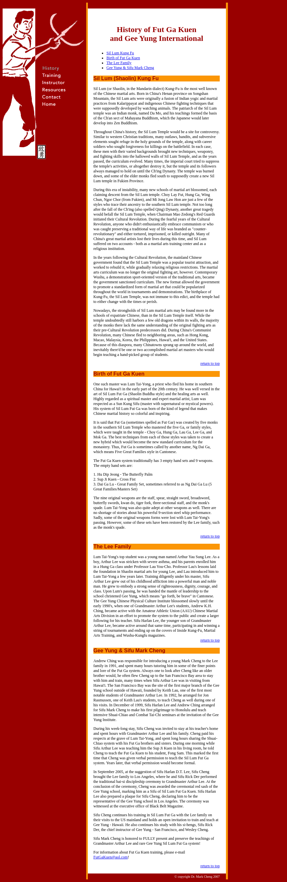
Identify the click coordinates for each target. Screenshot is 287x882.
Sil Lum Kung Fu (120, 53)
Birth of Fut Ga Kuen (123, 58)
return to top (210, 363)
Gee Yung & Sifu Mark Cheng (130, 67)
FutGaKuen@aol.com (110, 857)
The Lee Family (119, 63)
